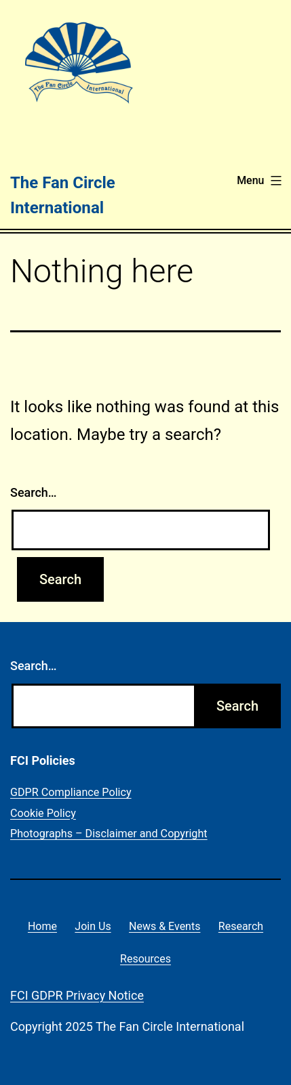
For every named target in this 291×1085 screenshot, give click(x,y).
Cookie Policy (43, 813)
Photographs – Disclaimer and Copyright (109, 833)
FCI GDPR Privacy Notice (77, 995)
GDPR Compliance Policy (71, 792)
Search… (33, 492)
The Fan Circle (62, 182)
